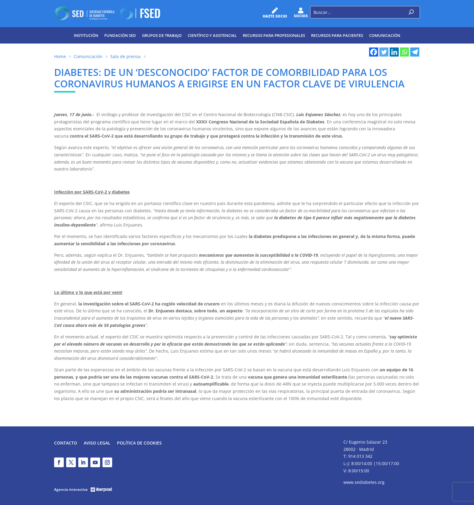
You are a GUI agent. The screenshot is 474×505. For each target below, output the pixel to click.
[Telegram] (414, 52)
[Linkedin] (394, 52)
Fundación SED (120, 35)
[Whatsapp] (404, 52)
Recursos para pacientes (337, 35)
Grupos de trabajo (162, 35)
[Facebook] (373, 52)
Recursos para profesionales (274, 35)
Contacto (65, 443)
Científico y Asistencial (212, 35)
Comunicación (384, 35)
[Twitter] (383, 52)
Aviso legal (97, 443)
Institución (86, 35)
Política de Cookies (139, 443)
